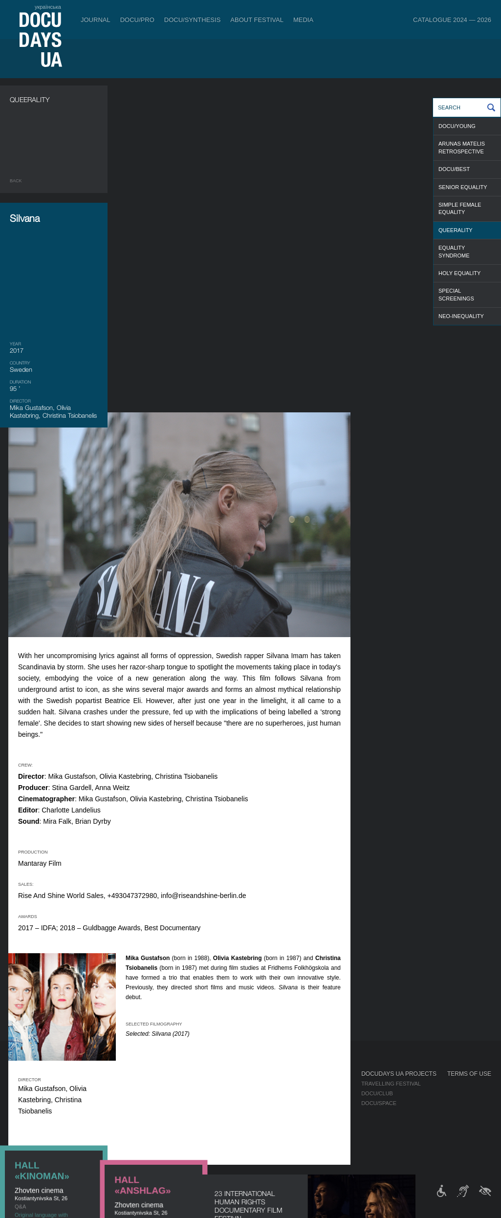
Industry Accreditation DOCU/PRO (176, 1084)
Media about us (327, 1084)
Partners (252, 1113)
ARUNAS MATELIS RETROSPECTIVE (461, 147)
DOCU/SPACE (378, 1103)
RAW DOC (138, 1093)
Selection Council (266, 1093)
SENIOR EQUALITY (462, 187)
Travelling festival (391, 1084)
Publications (29, 1084)
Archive (250, 1152)
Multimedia (321, 1103)
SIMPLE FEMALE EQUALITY (459, 208)
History (250, 1142)
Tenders (251, 1132)
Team (245, 1103)
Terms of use (469, 1073)
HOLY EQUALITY (459, 273)
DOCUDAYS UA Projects (398, 1073)
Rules (69, 1084)
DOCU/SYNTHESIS (192, 19)
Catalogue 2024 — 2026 (452, 19)
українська (48, 7)
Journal (95, 19)
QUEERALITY (455, 230)
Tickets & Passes (87, 1073)
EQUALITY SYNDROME (454, 251)
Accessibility (258, 1123)
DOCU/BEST (454, 169)
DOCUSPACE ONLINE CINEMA (53, 610)
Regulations (257, 1084)
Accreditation (326, 1093)
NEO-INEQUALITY (461, 316)
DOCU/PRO (137, 19)
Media (303, 19)
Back (16, 180)
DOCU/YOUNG (457, 126)
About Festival (256, 19)
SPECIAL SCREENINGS (456, 294)
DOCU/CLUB (377, 1093)
